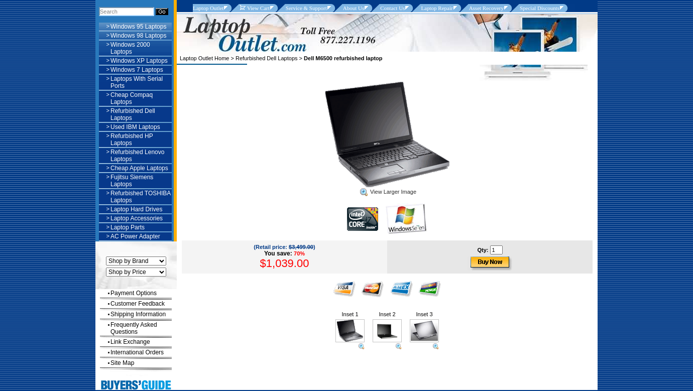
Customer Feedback (137, 303)
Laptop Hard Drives (136, 209)
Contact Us (392, 8)
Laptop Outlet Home (204, 58)
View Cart (254, 8)
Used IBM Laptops (135, 127)
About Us (353, 8)
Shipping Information (138, 314)
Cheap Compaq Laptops (131, 98)
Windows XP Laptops (139, 60)
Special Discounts (539, 8)
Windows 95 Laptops (138, 26)
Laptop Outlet (208, 8)
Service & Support (306, 8)
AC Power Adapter (135, 236)
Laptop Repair (436, 8)
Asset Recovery (486, 8)
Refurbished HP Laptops (131, 140)
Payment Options (133, 293)
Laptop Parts (127, 227)
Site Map (122, 362)
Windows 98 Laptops (138, 35)
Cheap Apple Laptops (139, 168)
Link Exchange (130, 341)
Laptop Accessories (136, 218)
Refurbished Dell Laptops (267, 58)
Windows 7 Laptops (136, 69)
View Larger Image (388, 192)
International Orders (137, 352)
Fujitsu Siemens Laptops (131, 181)
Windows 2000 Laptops (130, 48)
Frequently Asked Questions (133, 328)
